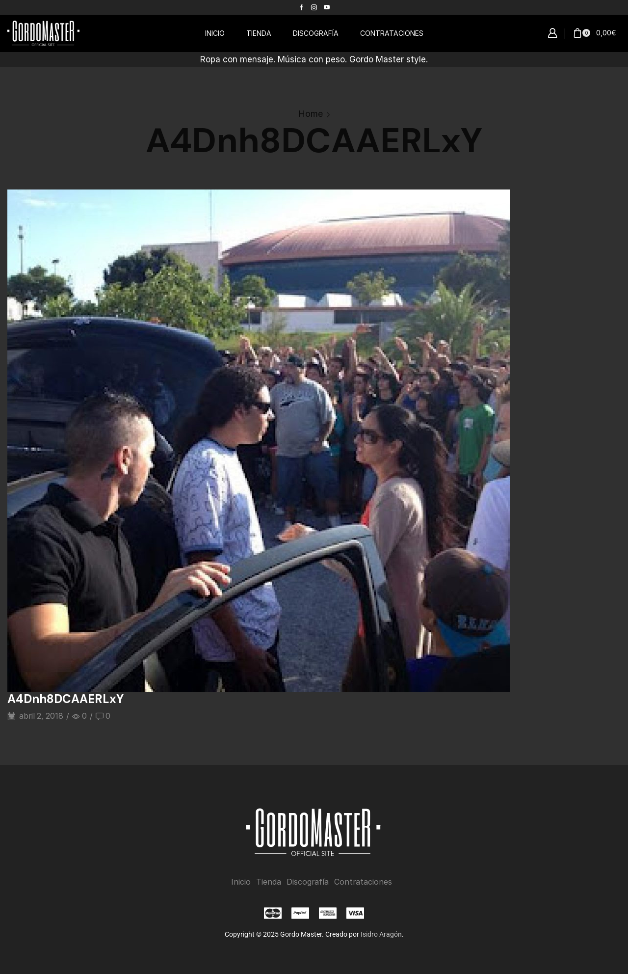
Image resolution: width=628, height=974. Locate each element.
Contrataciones (363, 882)
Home (310, 113)
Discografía (308, 882)
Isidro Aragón (381, 934)
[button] (552, 33)
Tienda (268, 882)
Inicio (241, 882)
